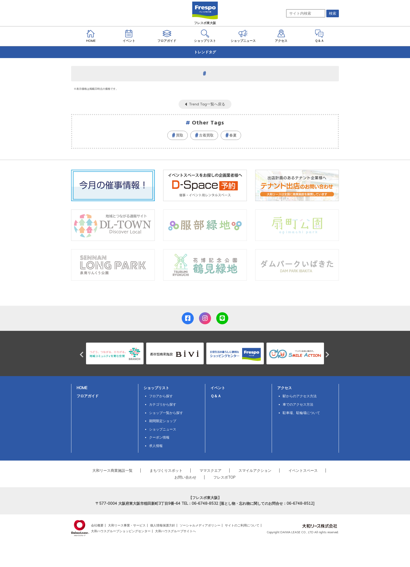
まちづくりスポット (166, 470)
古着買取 (206, 135)
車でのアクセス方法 (298, 404)
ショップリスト (156, 387)
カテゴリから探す (162, 404)
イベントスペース (303, 470)
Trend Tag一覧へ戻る (207, 104)
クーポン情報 (159, 437)
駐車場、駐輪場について (301, 413)
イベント (217, 387)
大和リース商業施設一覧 (112, 470)
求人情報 (156, 446)
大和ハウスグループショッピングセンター (121, 531)
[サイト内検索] (305, 13)
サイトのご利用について (242, 525)
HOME (82, 387)
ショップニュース (162, 429)
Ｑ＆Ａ (215, 396)
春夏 (233, 135)
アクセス (284, 387)
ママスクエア (210, 470)
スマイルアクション (254, 470)
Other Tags (208, 123)
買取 (179, 135)
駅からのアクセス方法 (300, 396)
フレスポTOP (224, 477)
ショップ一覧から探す (166, 413)
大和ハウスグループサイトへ (175, 531)
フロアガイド (88, 396)
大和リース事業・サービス (127, 525)
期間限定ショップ (162, 421)
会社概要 (97, 525)
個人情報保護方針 (162, 525)
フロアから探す (161, 396)
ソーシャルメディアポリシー (200, 525)
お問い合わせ (185, 477)
